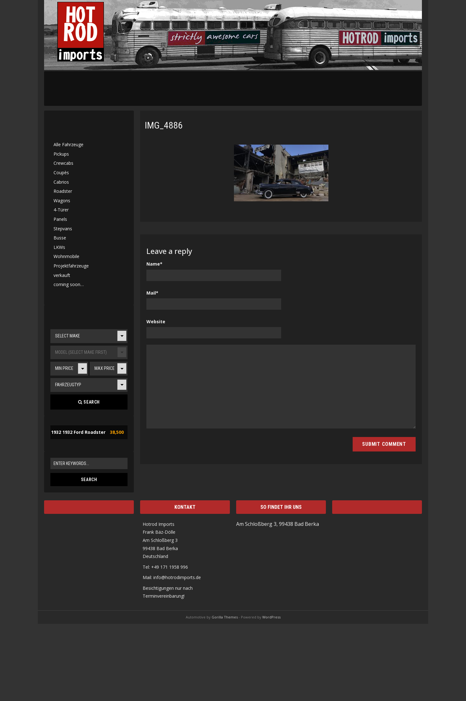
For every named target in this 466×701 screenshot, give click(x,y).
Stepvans (63, 229)
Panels (60, 219)
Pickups (61, 154)
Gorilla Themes (225, 617)
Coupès (61, 172)
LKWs (59, 247)
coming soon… (69, 284)
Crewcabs (63, 163)
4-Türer (61, 210)
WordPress (271, 617)
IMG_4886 (164, 125)
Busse (60, 238)
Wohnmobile (66, 256)
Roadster (63, 191)
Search (89, 402)
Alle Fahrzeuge (68, 144)
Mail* (152, 293)
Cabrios (61, 182)
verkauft (62, 275)
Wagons (62, 201)
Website (155, 322)
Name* (154, 264)
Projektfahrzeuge (71, 266)
